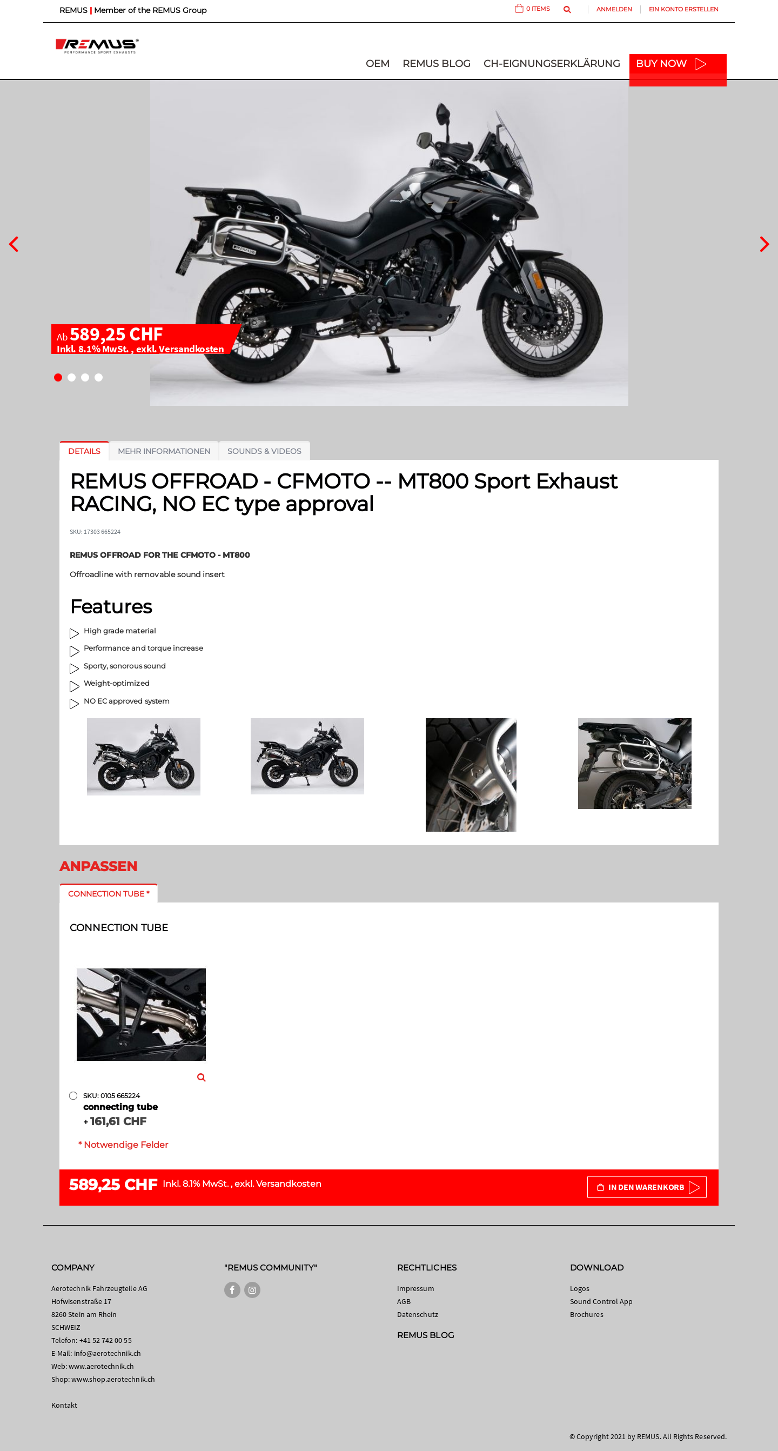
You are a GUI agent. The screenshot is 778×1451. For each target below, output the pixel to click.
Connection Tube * (108, 894)
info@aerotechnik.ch (107, 1353)
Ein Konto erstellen (684, 9)
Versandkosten (191, 348)
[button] (58, 377)
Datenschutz (417, 1314)
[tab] (84, 451)
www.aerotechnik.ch (101, 1366)
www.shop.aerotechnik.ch (113, 1379)
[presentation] (13, 243)
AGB (404, 1301)
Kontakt (64, 1405)
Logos (579, 1288)
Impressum (415, 1288)
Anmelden (614, 9)
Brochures (586, 1314)
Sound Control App (601, 1301)
